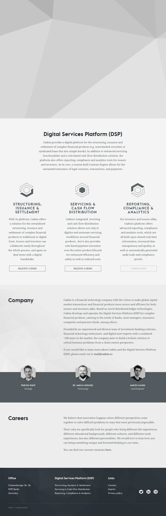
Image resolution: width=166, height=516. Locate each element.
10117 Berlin (13, 489)
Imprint (111, 489)
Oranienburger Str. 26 (19, 485)
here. (109, 449)
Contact (112, 485)
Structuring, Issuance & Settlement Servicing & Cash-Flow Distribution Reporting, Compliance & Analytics (73, 489)
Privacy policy (115, 493)
